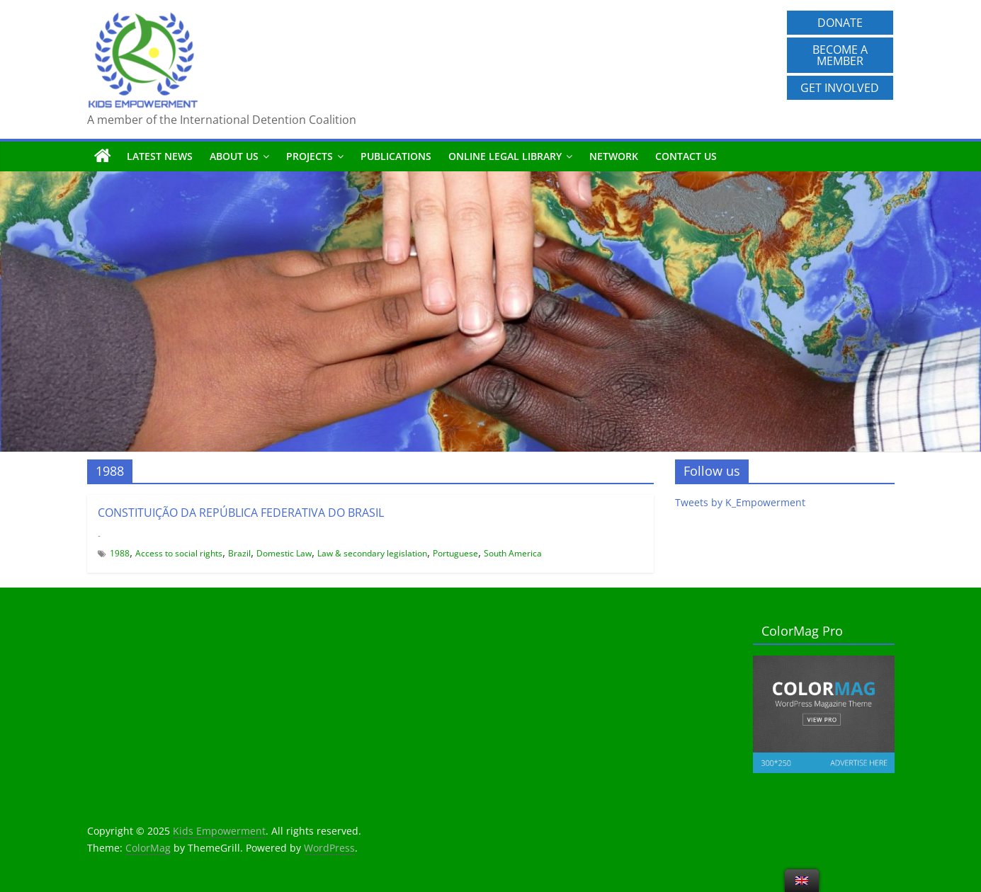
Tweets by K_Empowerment (740, 502)
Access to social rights (178, 553)
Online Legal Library (505, 156)
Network (613, 156)
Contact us (686, 156)
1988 (120, 553)
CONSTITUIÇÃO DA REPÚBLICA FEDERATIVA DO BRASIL (241, 512)
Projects (309, 156)
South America (513, 553)
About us (234, 156)
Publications (396, 156)
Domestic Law (284, 553)
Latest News (160, 156)
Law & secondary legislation (372, 553)
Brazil (239, 553)
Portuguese (455, 553)
